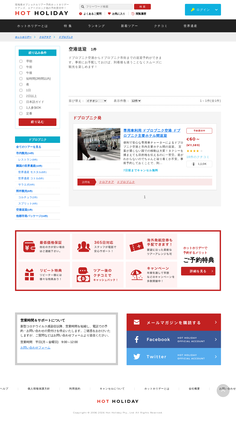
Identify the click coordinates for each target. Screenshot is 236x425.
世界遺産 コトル (31, 178)
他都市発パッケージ (32, 216)
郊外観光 (24, 191)
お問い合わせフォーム (35, 347)
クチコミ (161, 26)
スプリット (27, 203)
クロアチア (45, 37)
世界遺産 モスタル (32, 172)
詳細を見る (198, 271)
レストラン (27, 159)
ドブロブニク (66, 37)
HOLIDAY (42, 13)
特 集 (68, 26)
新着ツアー (129, 26)
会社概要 (194, 388)
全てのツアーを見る (28, 146)
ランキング (96, 26)
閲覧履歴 (141, 13)
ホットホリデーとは (32, 26)
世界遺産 (190, 26)
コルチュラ (27, 197)
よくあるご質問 (92, 13)
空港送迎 (24, 209)
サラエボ (26, 184)
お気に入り (118, 13)
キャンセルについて (112, 388)
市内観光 (25, 153)
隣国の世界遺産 (29, 165)
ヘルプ (4, 388)
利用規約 (74, 388)
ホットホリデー (23, 37)
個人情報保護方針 (39, 388)
